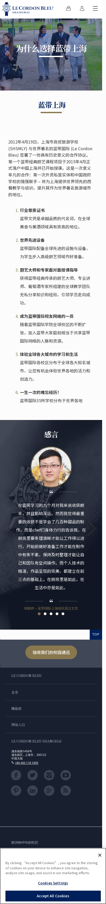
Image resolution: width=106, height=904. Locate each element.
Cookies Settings (53, 883)
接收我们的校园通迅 (51, 652)
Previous (11, 528)
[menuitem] (68, 9)
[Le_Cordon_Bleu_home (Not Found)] (29, 9)
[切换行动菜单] (95, 9)
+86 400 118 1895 (26, 763)
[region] (53, 876)
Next (91, 528)
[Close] (99, 855)
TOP (96, 634)
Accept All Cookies (53, 895)
